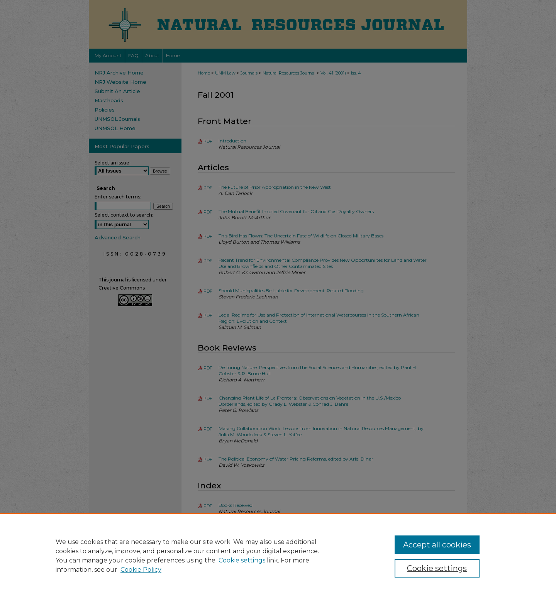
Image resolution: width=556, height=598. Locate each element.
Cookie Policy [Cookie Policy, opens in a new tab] (140, 569)
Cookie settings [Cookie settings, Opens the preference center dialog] (437, 568)
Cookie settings (242, 560)
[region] (278, 555)
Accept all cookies (437, 544)
